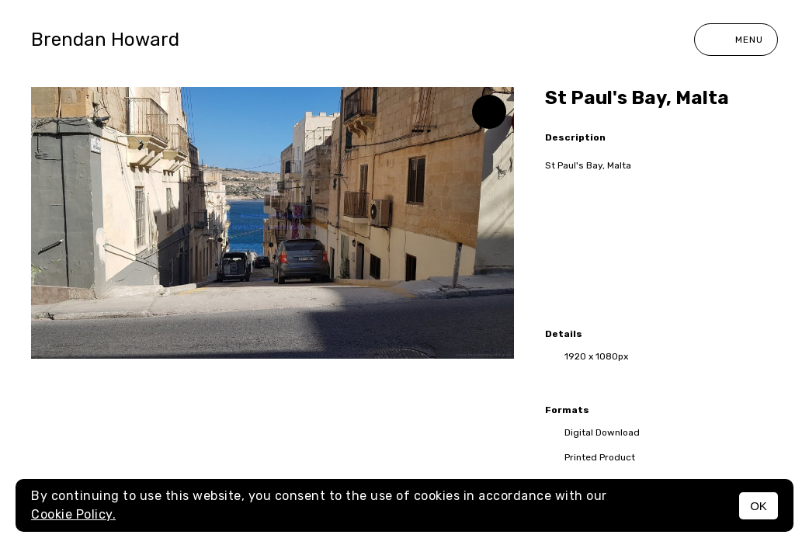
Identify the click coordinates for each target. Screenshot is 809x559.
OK (758, 505)
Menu (736, 39)
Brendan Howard (105, 39)
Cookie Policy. (73, 514)
